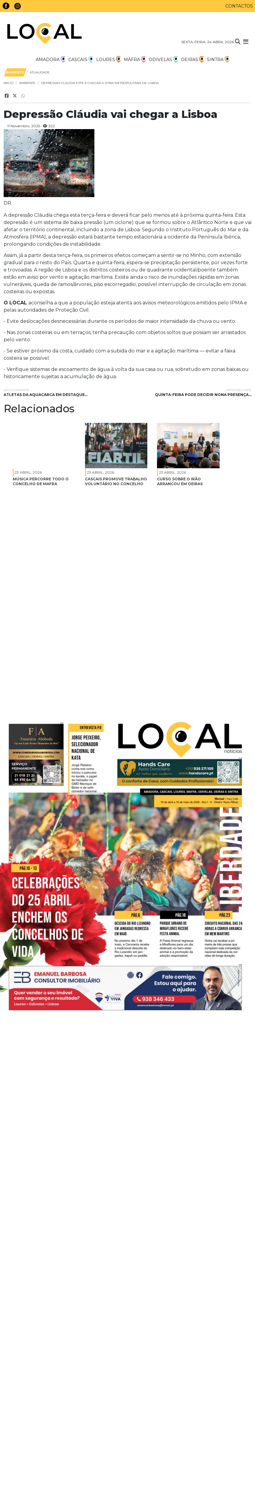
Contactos (239, 6)
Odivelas (163, 59)
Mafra (135, 59)
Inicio (8, 83)
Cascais (80, 59)
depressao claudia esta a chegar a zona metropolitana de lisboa (100, 83)
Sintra (218, 59)
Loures (108, 59)
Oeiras (192, 59)
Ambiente (27, 83)
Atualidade (40, 72)
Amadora (50, 59)
